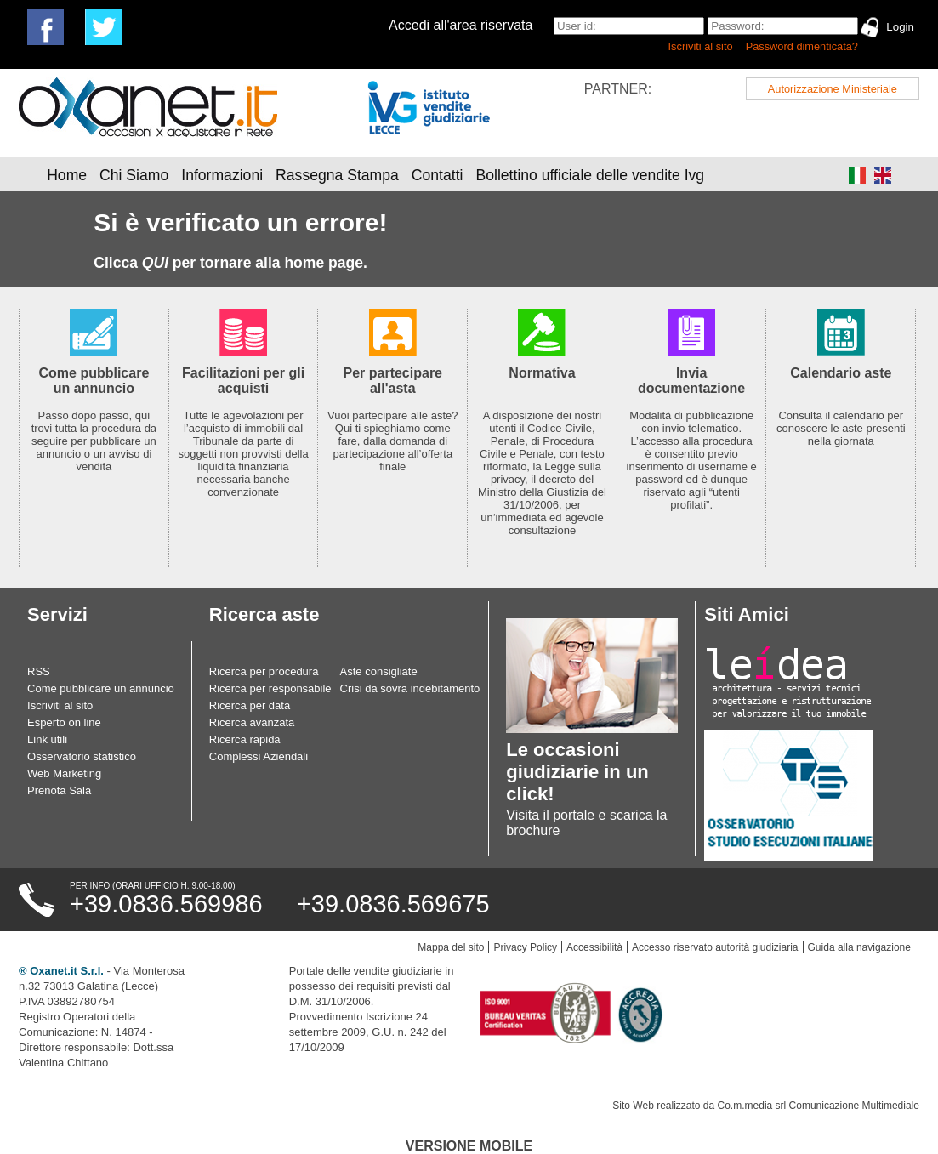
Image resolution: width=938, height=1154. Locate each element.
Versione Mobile (469, 1146)
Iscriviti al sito (700, 46)
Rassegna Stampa (337, 175)
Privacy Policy (525, 947)
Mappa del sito (451, 947)
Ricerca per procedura (264, 671)
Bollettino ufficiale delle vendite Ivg (589, 175)
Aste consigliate (379, 671)
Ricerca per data (249, 705)
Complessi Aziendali (258, 756)
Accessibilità (594, 947)
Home (67, 175)
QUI (155, 262)
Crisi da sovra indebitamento (410, 688)
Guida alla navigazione (859, 947)
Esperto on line (64, 722)
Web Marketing (64, 773)
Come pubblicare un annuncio (100, 688)
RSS (38, 671)
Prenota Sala (59, 790)
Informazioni (222, 175)
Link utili (47, 739)
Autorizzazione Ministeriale (832, 88)
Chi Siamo (133, 175)
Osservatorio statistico (81, 756)
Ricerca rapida (245, 739)
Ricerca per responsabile (270, 688)
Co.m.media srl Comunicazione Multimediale (818, 1105)
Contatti (437, 175)
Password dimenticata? (802, 46)
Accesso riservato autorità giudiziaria (715, 947)
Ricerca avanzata (251, 722)
